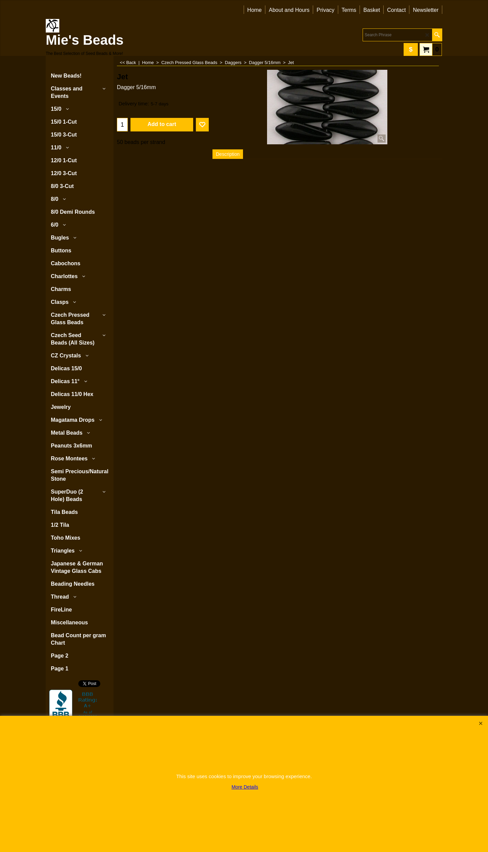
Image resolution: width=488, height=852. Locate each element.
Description (228, 154)
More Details (244, 787)
